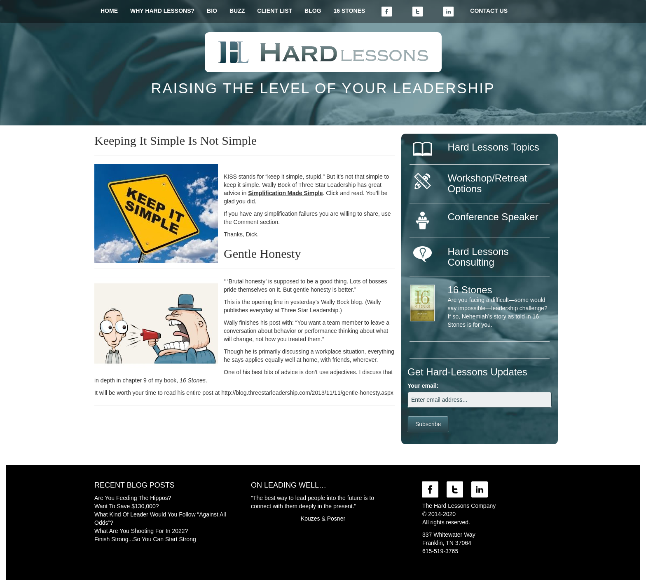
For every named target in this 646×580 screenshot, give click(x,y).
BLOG (312, 10)
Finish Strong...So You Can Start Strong (145, 539)
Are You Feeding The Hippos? (132, 498)
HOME (109, 10)
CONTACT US (489, 10)
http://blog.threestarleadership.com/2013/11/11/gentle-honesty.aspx (307, 392)
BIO (212, 10)
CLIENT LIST (274, 10)
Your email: (422, 385)
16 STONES (349, 10)
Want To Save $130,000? (126, 506)
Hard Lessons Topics (493, 147)
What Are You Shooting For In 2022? (141, 531)
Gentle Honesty (262, 253)
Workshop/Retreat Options (487, 183)
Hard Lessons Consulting (478, 257)
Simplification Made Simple (285, 193)
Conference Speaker (493, 216)
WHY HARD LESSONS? (162, 10)
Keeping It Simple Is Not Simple (175, 140)
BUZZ (237, 10)
